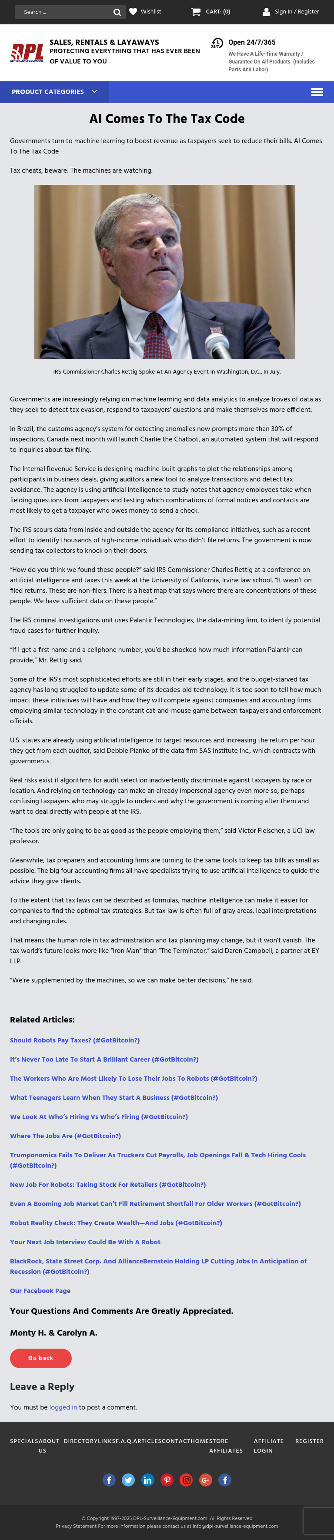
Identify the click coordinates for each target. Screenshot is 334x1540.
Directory (80, 1441)
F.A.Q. (124, 1441)
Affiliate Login (269, 1446)
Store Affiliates (226, 1446)
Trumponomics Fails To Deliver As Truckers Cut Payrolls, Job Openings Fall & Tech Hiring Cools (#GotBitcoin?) (158, 1161)
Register (309, 1441)
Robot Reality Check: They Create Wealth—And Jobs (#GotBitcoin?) (116, 1223)
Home (200, 1441)
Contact (176, 1441)
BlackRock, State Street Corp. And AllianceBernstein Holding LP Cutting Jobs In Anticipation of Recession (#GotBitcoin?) (158, 1267)
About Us (49, 1446)
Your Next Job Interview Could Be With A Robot (85, 1242)
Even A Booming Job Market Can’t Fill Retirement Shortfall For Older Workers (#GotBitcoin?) (155, 1204)
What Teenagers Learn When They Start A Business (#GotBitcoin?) (114, 1098)
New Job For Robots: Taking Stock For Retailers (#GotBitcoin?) (108, 1185)
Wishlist (151, 12)
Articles (147, 1441)
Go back (40, 1358)
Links (107, 1441)
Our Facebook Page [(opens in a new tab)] (40, 1291)
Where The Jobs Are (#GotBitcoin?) (65, 1136)
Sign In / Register (297, 12)
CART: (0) (218, 12)
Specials (24, 1441)
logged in (63, 1407)
